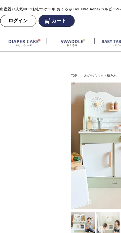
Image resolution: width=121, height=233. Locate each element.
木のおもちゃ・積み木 (100, 75)
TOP (74, 75)
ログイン (18, 21)
